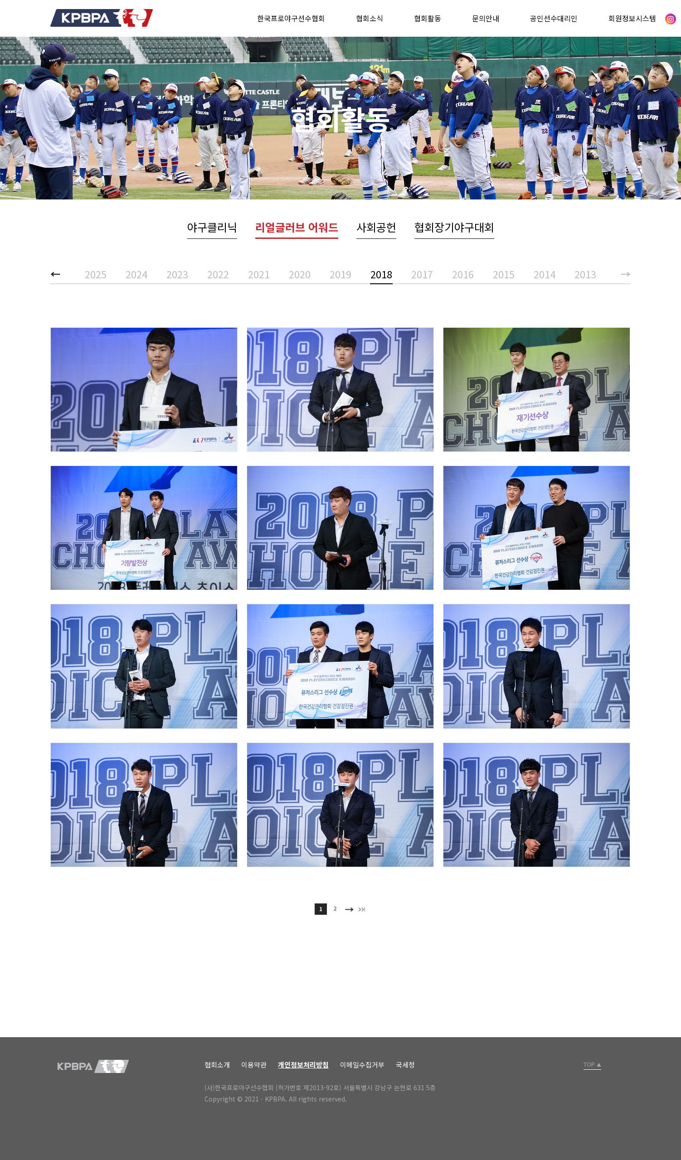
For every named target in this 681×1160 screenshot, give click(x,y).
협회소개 (217, 1064)
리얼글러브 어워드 (296, 227)
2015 (504, 274)
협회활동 (427, 18)
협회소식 (369, 18)
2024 (136, 274)
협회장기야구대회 (454, 227)
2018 (381, 274)
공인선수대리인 (554, 18)
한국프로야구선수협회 (291, 18)
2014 (544, 274)
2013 (585, 274)
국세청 (405, 1064)
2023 (177, 274)
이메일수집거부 (362, 1064)
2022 (218, 274)
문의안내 (485, 18)
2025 (96, 274)
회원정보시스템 (632, 18)
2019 (340, 274)
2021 (259, 274)
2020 (300, 274)
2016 (463, 274)
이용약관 (254, 1064)
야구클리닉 (212, 227)
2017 (422, 274)
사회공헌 (376, 227)
